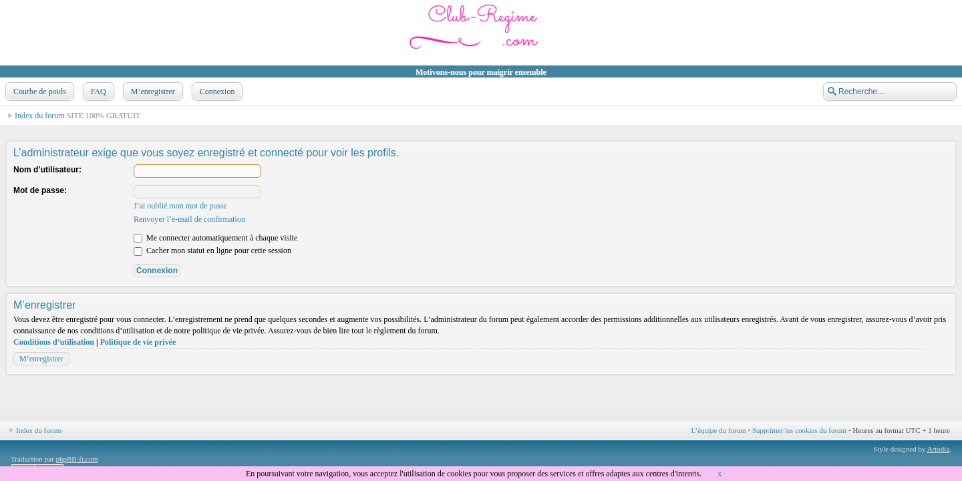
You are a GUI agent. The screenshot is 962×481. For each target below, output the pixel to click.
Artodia (938, 449)
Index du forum (40, 115)
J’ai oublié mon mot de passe (180, 205)
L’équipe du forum (718, 430)
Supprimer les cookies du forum (799, 430)
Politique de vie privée (138, 342)
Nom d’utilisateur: (47, 169)
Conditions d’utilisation (53, 342)
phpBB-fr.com (76, 459)
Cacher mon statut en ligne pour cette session (212, 250)
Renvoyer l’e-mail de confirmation (189, 219)
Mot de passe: (40, 190)
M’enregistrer (151, 91)
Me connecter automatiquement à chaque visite (215, 238)
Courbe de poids (38, 91)
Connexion (216, 91)
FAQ (97, 91)
